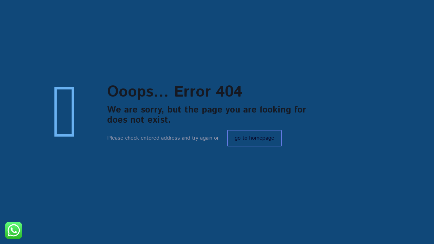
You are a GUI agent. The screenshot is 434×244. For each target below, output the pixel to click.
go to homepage (254, 138)
